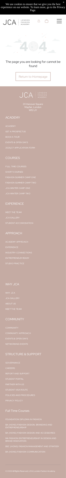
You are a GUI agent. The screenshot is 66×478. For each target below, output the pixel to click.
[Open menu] (59, 21)
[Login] (39, 21)
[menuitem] (33, 126)
